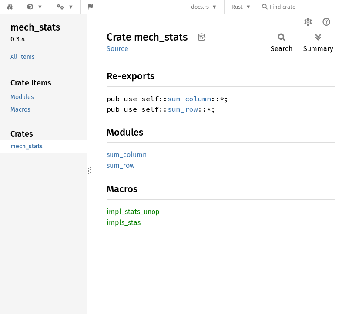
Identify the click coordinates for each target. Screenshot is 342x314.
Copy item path (201, 36)
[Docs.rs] (10, 7)
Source (117, 48)
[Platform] (65, 7)
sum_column (189, 98)
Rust (237, 6)
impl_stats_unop (133, 212)
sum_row (183, 109)
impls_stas (124, 222)
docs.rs (200, 6)
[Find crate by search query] (305, 7)
